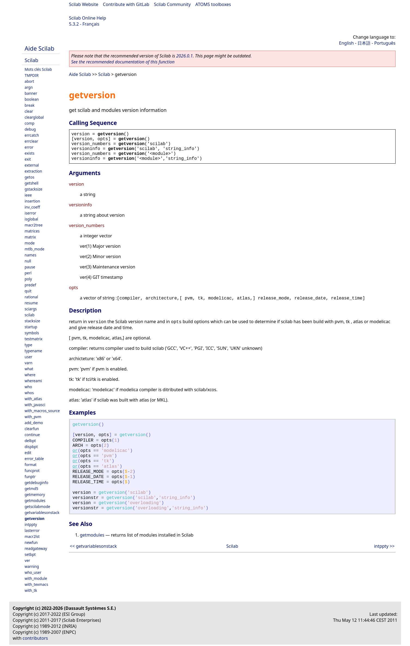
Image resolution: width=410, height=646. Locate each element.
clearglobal (34, 117)
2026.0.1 (184, 56)
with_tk (31, 590)
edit (28, 452)
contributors (35, 638)
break (30, 105)
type (28, 344)
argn (29, 87)
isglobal (31, 219)
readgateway (36, 548)
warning (32, 566)
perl (28, 272)
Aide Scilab (39, 48)
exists (30, 153)
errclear (31, 141)
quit (28, 290)
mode (30, 243)
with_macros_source (42, 410)
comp (30, 123)
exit (28, 159)
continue (32, 434)
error (29, 147)
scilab (30, 314)
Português (384, 43)
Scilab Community (172, 4)
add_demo (34, 422)
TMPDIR (32, 75)
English (346, 43)
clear (29, 111)
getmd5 (31, 488)
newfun (31, 542)
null (28, 261)
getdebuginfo (36, 482)
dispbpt (31, 446)
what (29, 368)
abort (29, 81)
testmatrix (34, 338)
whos (29, 392)
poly (28, 278)
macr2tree (34, 225)
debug (30, 129)
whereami (33, 380)
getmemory (35, 494)
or (75, 450)
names (30, 255)
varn (29, 362)
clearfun (32, 428)
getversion (35, 518)
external (32, 165)
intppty (31, 524)
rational (31, 296)
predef (30, 284)
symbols (32, 332)
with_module (36, 578)
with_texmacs (36, 584)
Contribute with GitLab (126, 4)
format (31, 464)
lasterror (32, 530)
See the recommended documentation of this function (123, 62)
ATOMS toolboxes (213, 4)
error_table (34, 458)
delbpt (30, 440)
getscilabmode (37, 506)
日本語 (364, 43)
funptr (30, 476)
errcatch (32, 135)
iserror (30, 213)
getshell (32, 183)
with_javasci (35, 404)
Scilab (31, 60)
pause (30, 267)
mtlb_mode (34, 249)
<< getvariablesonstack (93, 546)
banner (31, 93)
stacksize (32, 320)
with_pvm (33, 416)
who (28, 386)
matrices (32, 231)
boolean (32, 99)
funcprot (32, 470)
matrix (30, 237)
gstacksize (33, 189)
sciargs (31, 308)
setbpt (30, 554)
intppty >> (384, 546)
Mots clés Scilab (38, 69)
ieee (28, 195)
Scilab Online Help (87, 18)
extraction (33, 171)
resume (31, 302)
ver (27, 560)
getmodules (35, 500)
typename (33, 350)
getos (30, 177)
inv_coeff (32, 207)
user (28, 356)
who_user (33, 572)
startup (31, 326)
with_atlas (33, 398)
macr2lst (32, 536)
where (30, 374)
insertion (32, 201)
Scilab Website (83, 4)
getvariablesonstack (42, 512)
